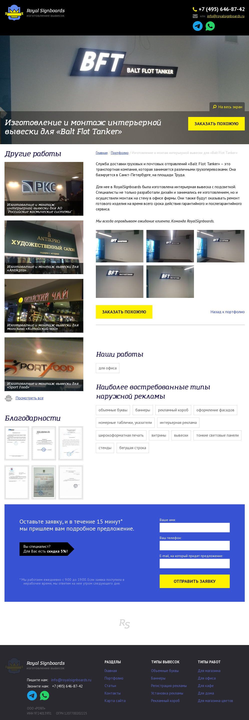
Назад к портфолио (227, 311)
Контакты (113, 693)
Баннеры (142, 409)
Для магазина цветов (215, 701)
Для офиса (108, 367)
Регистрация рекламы (169, 686)
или (218, 16)
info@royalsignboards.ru (71, 680)
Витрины (159, 435)
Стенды (105, 447)
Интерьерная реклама (178, 422)
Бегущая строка (132, 447)
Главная (111, 671)
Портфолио (114, 678)
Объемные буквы (113, 409)
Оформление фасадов (215, 409)
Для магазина (209, 671)
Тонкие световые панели (217, 435)
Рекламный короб (173, 409)
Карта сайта (115, 701)
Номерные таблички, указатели (125, 422)
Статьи (110, 686)
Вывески (181, 435)
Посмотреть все (24, 397)
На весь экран (227, 106)
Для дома (206, 693)
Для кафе (206, 686)
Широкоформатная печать (121, 435)
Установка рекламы (167, 693)
